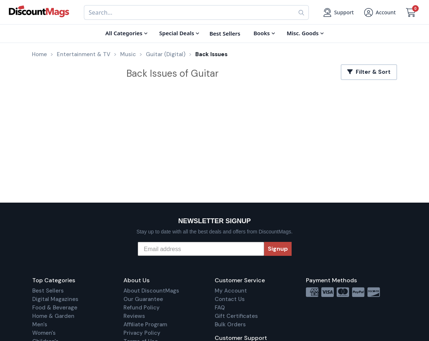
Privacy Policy (141, 333)
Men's (39, 324)
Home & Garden (53, 316)
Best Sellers (48, 290)
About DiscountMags (151, 290)
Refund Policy (141, 307)
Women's (44, 333)
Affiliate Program (145, 324)
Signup (278, 249)
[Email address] (201, 249)
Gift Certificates (236, 316)
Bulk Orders (230, 324)
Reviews (134, 316)
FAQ (220, 307)
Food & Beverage (54, 307)
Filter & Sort (369, 72)
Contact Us (230, 299)
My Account (231, 290)
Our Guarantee (143, 299)
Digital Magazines (55, 299)
